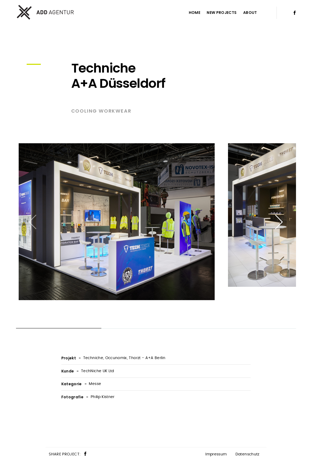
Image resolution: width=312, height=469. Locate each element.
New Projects (222, 12)
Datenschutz (247, 454)
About (250, 12)
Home (194, 12)
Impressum (216, 454)
